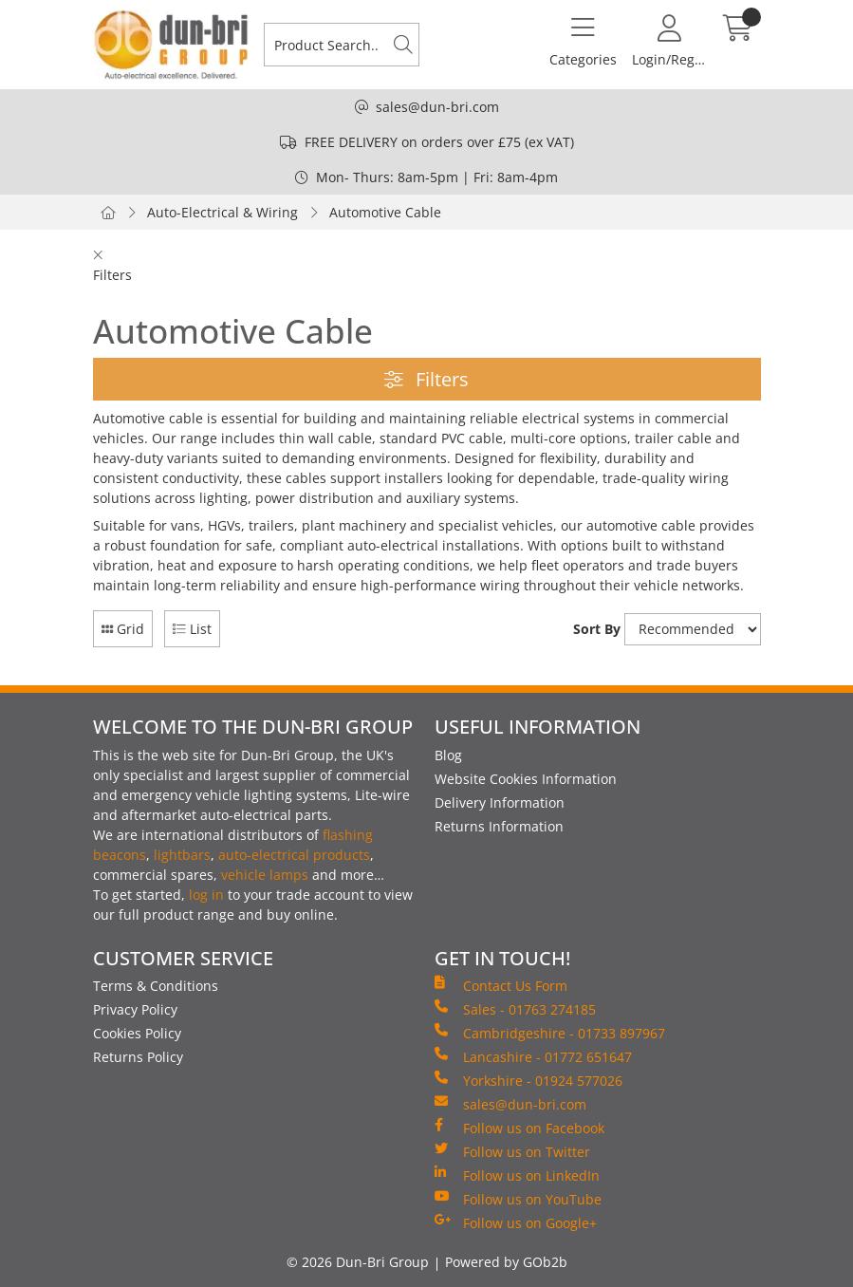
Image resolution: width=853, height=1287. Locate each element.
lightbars (182, 855)
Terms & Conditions (155, 986)
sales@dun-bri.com (437, 107)
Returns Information (499, 826)
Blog (448, 755)
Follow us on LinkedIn (517, 1175)
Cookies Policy (137, 1033)
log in (206, 895)
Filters (426, 379)
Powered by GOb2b (506, 1262)
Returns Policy (138, 1057)
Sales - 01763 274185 (515, 1008)
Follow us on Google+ (516, 1222)
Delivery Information (500, 802)
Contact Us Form (501, 985)
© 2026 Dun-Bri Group (358, 1262)
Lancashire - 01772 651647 (533, 1056)
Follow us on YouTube (518, 1198)
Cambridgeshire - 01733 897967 (550, 1032)
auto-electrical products (294, 855)
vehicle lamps (264, 875)
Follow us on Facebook (519, 1127)
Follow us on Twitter (512, 1151)
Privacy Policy (135, 1009)
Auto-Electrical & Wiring (222, 212)
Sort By (597, 629)
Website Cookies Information (526, 779)
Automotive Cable (385, 212)
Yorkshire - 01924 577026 (528, 1080)
